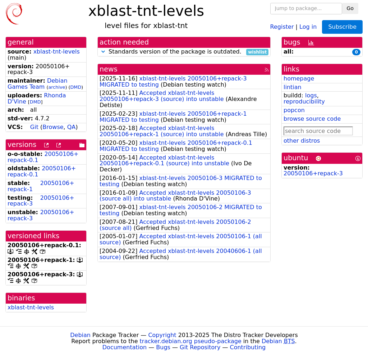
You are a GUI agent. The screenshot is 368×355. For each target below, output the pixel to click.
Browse (52, 127)
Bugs (163, 347)
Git (34, 127)
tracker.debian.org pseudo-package (191, 341)
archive (56, 87)
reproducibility (304, 101)
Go (350, 8)
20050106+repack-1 (41, 186)
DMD (75, 87)
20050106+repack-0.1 (42, 171)
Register (282, 26)
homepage (299, 78)
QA (71, 127)
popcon (294, 110)
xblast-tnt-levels (56, 51)
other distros (302, 140)
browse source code (312, 118)
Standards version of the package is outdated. (184, 52)
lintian (293, 87)
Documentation (124, 347)
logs (311, 95)
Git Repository (200, 347)
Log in (308, 26)
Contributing (248, 347)
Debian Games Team (38, 83)
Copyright (162, 335)
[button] (103, 51)
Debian (80, 335)
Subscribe (342, 26)
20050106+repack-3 (41, 200)
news (109, 69)
